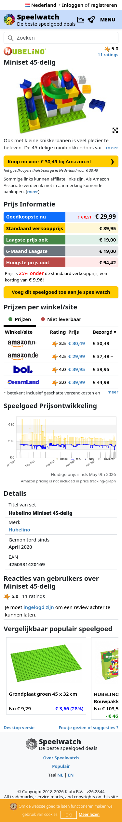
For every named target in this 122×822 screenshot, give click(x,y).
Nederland (40, 5)
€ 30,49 (76, 343)
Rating (58, 332)
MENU (107, 19)
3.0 (59, 382)
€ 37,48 (101, 356)
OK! (68, 815)
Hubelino (19, 529)
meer (112, 147)
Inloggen (73, 5)
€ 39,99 (76, 382)
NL (60, 775)
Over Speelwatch (61, 758)
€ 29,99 (76, 356)
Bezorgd (103, 332)
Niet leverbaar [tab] (61, 319)
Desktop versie (19, 727)
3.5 (59, 343)
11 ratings (108, 54)
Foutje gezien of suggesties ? (88, 727)
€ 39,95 (76, 369)
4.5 (59, 356)
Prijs (73, 332)
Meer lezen (89, 814)
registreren (103, 5)
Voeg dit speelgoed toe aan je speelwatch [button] (61, 292)
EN (71, 775)
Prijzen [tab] (19, 319)
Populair (61, 766)
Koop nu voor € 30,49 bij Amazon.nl (61, 161)
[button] (115, 129)
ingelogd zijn (38, 607)
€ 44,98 (101, 382)
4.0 (59, 369)
